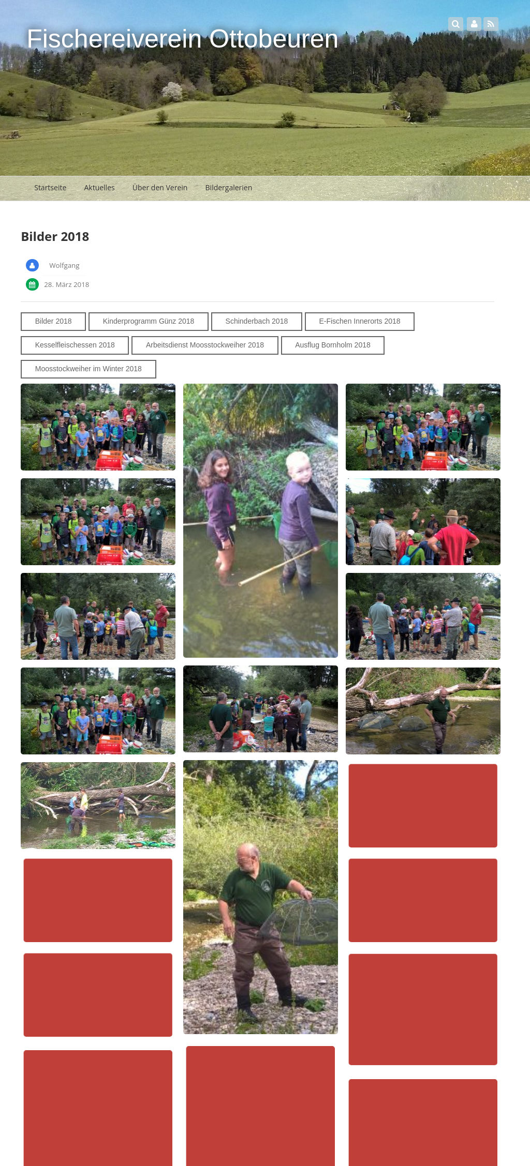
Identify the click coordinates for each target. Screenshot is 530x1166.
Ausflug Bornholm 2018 (333, 345)
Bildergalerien (229, 187)
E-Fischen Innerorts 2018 (359, 321)
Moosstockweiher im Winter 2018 (88, 369)
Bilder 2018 (53, 321)
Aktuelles (99, 187)
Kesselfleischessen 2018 (75, 345)
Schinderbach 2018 (257, 321)
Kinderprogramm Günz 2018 (149, 321)
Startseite (50, 187)
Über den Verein (160, 187)
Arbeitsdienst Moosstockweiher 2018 (205, 345)
